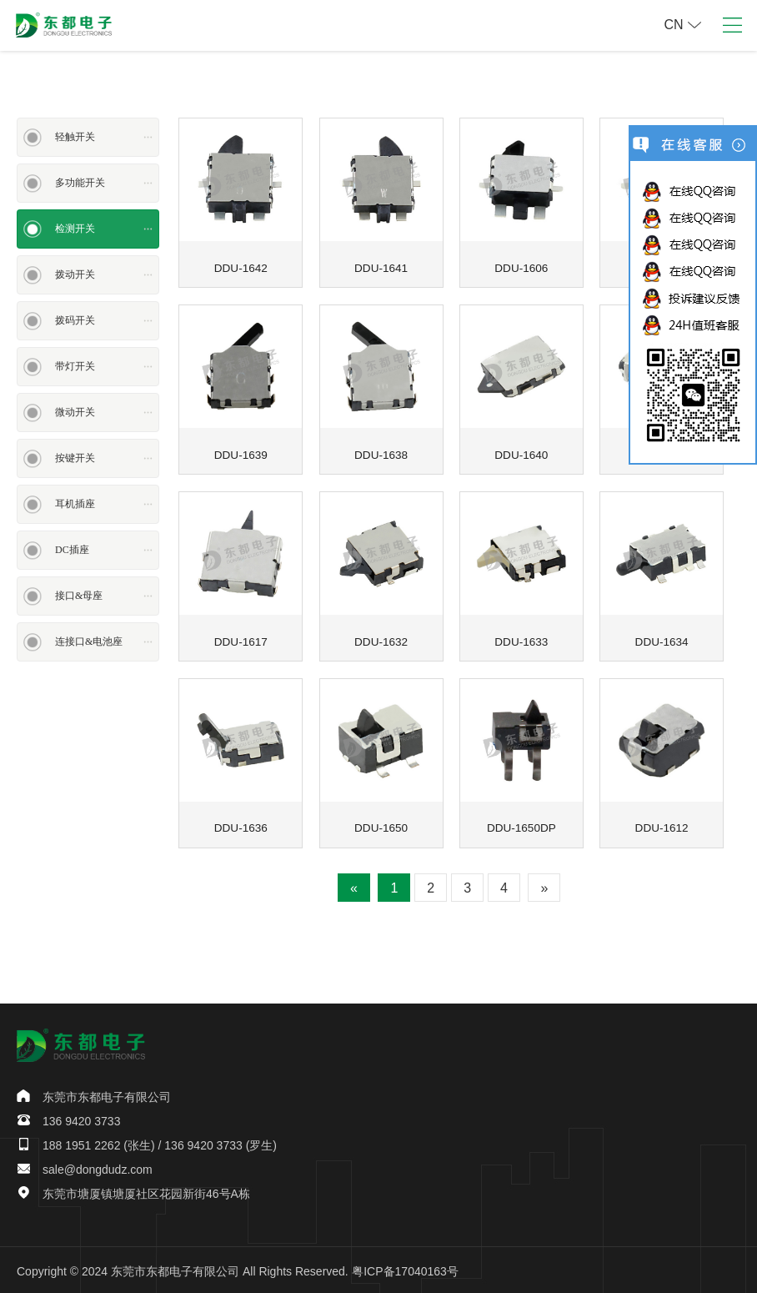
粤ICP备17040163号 (405, 1268)
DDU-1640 (521, 453)
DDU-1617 (240, 639)
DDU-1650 (381, 826)
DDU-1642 (240, 267)
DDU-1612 (661, 826)
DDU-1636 (240, 826)
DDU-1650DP (522, 826)
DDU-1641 (381, 267)
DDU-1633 (521, 639)
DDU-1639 (240, 453)
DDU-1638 (381, 453)
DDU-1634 (661, 639)
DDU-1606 (521, 267)
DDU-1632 (381, 639)
